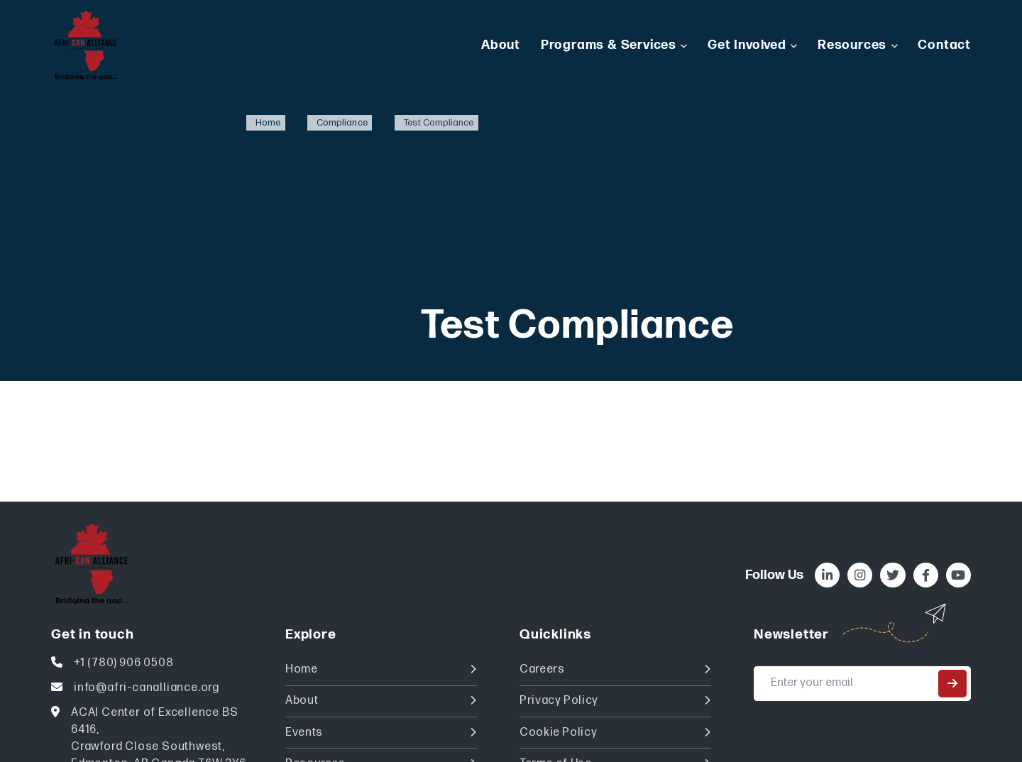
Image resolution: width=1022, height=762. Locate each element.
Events (381, 732)
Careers (615, 669)
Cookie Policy (615, 732)
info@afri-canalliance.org (146, 688)
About (381, 700)
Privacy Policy (615, 700)
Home (381, 669)
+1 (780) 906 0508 (124, 663)
